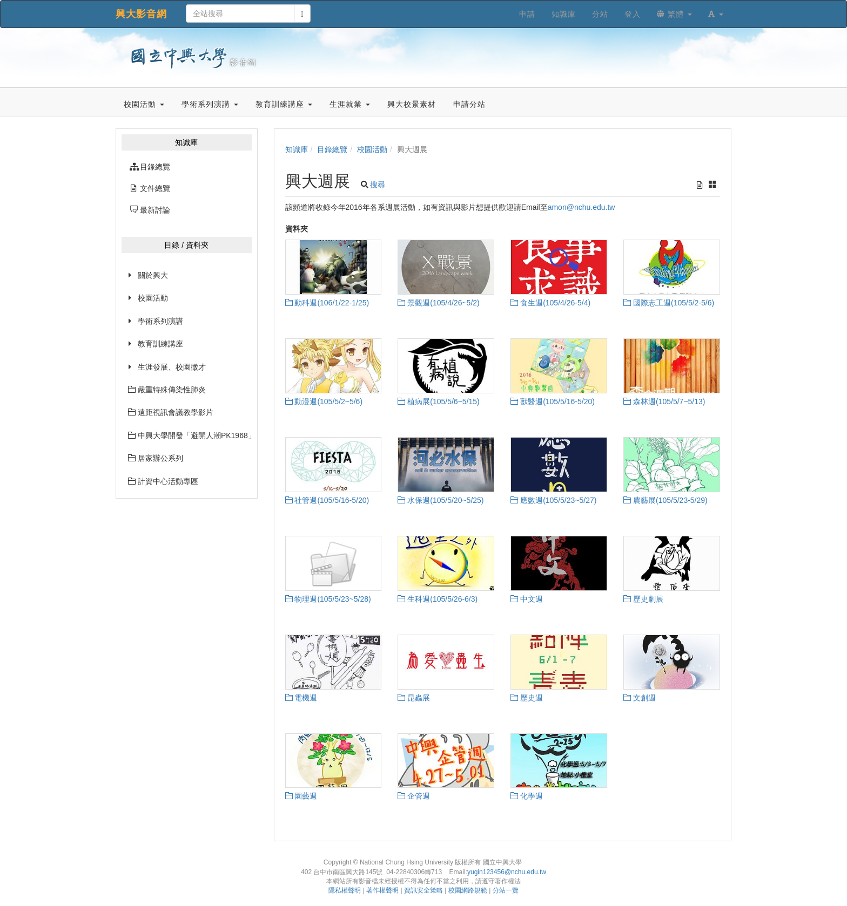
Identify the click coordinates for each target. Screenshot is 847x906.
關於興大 (153, 275)
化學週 (526, 796)
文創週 (639, 697)
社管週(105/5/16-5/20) (327, 500)
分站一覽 (506, 890)
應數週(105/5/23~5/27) (553, 500)
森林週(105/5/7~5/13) (664, 401)
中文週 (526, 599)
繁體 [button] (674, 14)
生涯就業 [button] (350, 104)
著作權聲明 (382, 890)
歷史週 (526, 697)
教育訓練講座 (160, 343)
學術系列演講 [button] (210, 104)
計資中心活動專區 (163, 481)
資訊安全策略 (423, 890)
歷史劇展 (643, 599)
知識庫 (296, 149)
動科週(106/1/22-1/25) (327, 302)
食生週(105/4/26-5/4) (550, 302)
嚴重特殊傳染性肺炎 (167, 389)
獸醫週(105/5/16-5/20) (552, 401)
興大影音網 (141, 14)
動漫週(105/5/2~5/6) (324, 401)
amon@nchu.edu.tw (581, 207)
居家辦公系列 (155, 458)
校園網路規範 (467, 890)
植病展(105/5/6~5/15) (438, 401)
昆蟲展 (414, 697)
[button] (715, 14)
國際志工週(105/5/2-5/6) (668, 302)
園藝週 (301, 796)
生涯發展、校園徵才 (172, 367)
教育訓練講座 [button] (284, 104)
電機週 (301, 697)
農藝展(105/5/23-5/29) (665, 500)
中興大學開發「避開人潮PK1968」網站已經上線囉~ (190, 435)
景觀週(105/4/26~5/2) (438, 302)
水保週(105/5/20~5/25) (440, 500)
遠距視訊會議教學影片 (170, 412)
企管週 (414, 796)
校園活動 (153, 298)
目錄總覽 (332, 149)
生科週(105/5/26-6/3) (438, 599)
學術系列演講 (160, 321)
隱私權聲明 (344, 890)
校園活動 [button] (144, 104)
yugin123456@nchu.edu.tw (506, 872)
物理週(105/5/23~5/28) (328, 599)
